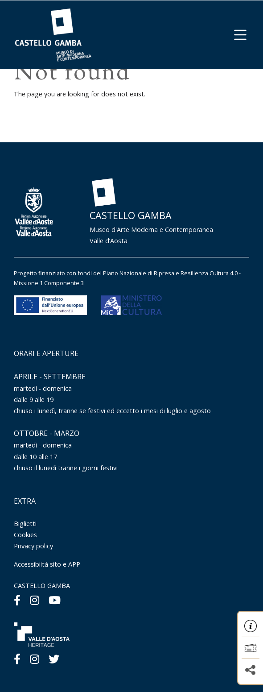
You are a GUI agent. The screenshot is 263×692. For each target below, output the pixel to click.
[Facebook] (17, 600)
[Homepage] (53, 34)
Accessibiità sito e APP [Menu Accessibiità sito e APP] (47, 564)
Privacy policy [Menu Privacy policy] (33, 546)
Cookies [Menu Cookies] (25, 534)
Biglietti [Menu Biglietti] (25, 523)
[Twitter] (54, 658)
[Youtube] (55, 600)
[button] (240, 34)
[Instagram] (34, 600)
